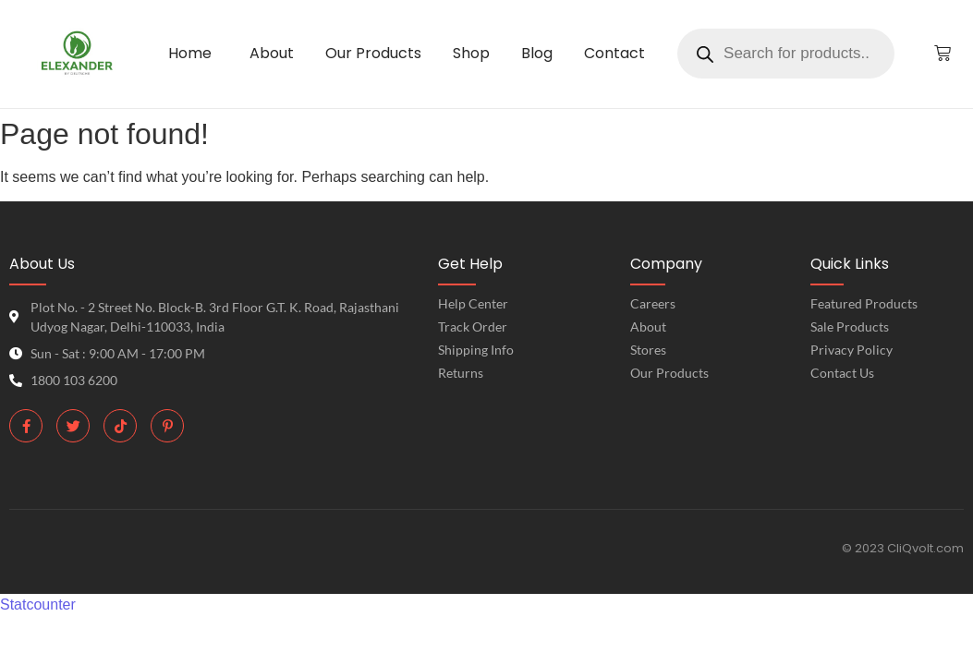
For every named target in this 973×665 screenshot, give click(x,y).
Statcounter (38, 604)
